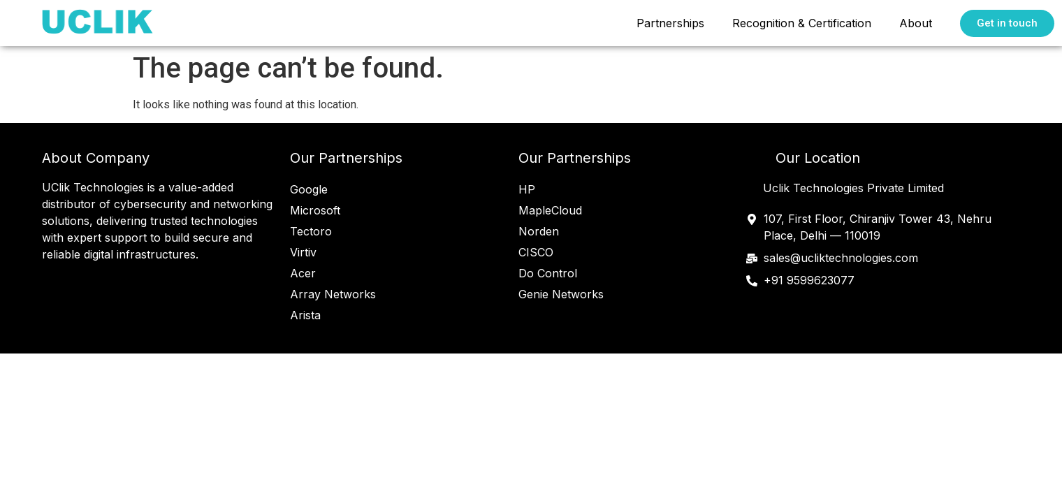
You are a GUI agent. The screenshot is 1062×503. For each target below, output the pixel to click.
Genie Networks (561, 294)
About (915, 23)
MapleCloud (550, 210)
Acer (303, 273)
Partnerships (670, 23)
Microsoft (315, 210)
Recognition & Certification (801, 23)
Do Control (547, 273)
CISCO (535, 252)
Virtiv (303, 252)
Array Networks (333, 294)
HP (526, 189)
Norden (538, 231)
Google (309, 189)
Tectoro (311, 231)
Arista (305, 315)
